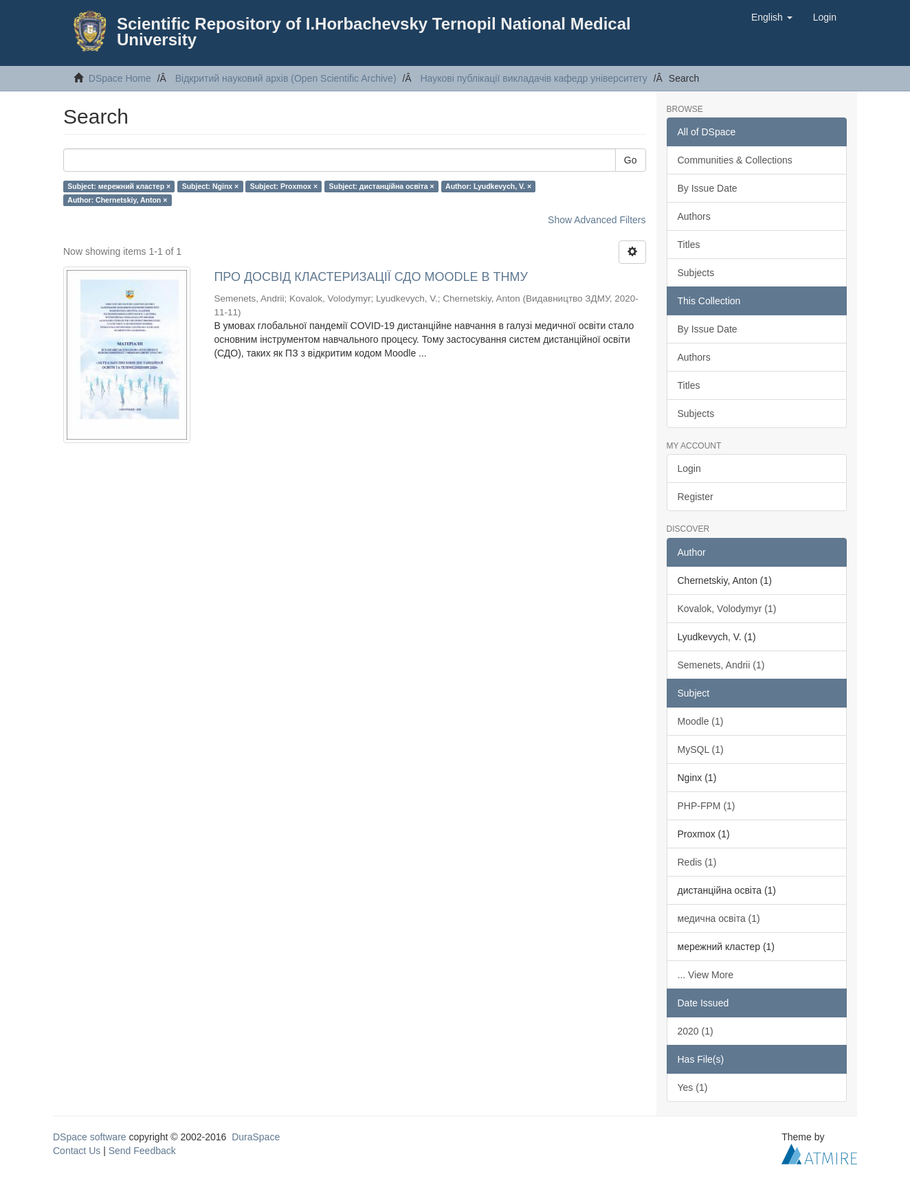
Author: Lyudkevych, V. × (488, 186)
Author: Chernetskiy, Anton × (117, 200)
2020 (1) (695, 1031)
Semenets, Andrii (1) (721, 664)
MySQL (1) (701, 749)
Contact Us (76, 1150)
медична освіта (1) (719, 918)
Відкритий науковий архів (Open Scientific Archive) (286, 78)
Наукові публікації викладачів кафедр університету (533, 78)
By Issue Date (707, 188)
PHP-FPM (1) (706, 805)
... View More (705, 974)
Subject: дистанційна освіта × (381, 186)
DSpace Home (120, 78)
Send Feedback (142, 1150)
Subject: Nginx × (210, 186)
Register (695, 496)
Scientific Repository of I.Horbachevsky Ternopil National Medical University (374, 31)
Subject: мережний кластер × (118, 186)
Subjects (696, 272)
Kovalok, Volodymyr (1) (727, 608)
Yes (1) (693, 1087)
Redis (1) (697, 862)
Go (630, 160)
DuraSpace (256, 1136)
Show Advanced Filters (596, 219)
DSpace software (89, 1136)
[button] (772, 17)
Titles (689, 244)
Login (689, 468)
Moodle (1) (701, 721)
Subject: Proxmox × (284, 186)
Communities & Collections (735, 160)
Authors (694, 216)
